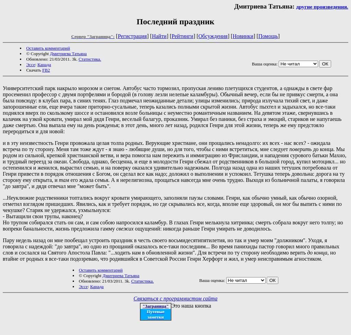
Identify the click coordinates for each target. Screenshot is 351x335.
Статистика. (89, 59)
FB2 (46, 70)
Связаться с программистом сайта (176, 298)
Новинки (243, 36)
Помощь (268, 36)
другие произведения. (322, 7)
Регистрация (132, 36)
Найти (159, 36)
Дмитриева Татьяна (68, 53)
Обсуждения (213, 36)
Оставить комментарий (48, 48)
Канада (44, 64)
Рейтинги (183, 36)
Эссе (30, 64)
